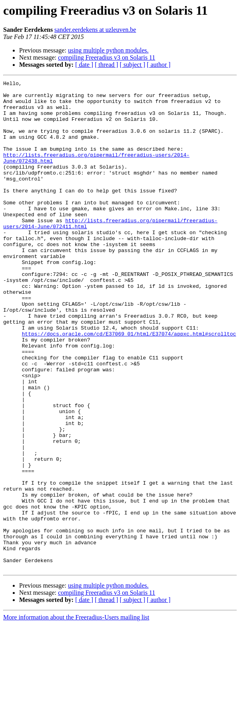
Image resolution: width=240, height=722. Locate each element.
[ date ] (84, 64)
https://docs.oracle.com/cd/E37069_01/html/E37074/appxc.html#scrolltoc (129, 384)
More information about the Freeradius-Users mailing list (76, 715)
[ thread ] (106, 64)
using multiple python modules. (108, 50)
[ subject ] (132, 64)
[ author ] (159, 64)
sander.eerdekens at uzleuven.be (95, 29)
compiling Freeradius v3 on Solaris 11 (106, 57)
